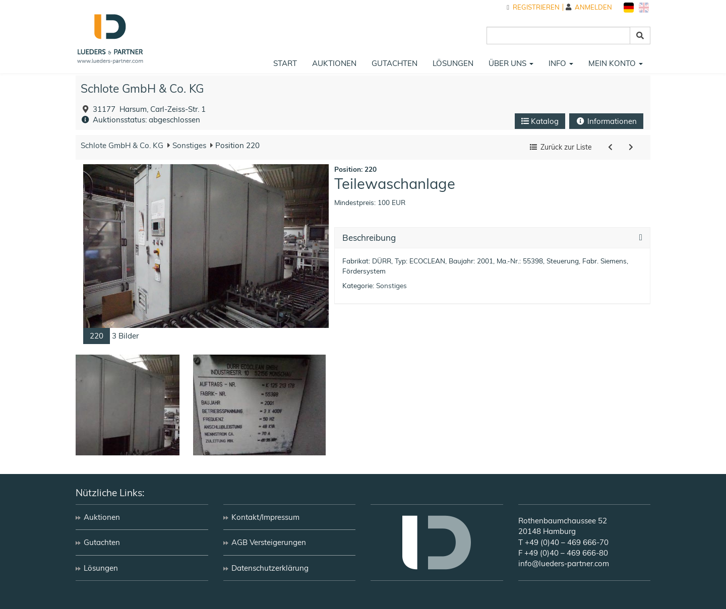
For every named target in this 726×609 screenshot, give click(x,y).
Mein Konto (615, 63)
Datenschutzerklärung (270, 568)
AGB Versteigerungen (268, 542)
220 (96, 336)
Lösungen (453, 63)
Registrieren (533, 7)
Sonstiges (188, 145)
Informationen (606, 121)
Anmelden (589, 7)
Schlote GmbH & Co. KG (142, 88)
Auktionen (334, 63)
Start (285, 63)
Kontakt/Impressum (265, 517)
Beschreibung (369, 238)
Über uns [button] (511, 63)
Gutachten (394, 63)
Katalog (540, 121)
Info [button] (561, 63)
